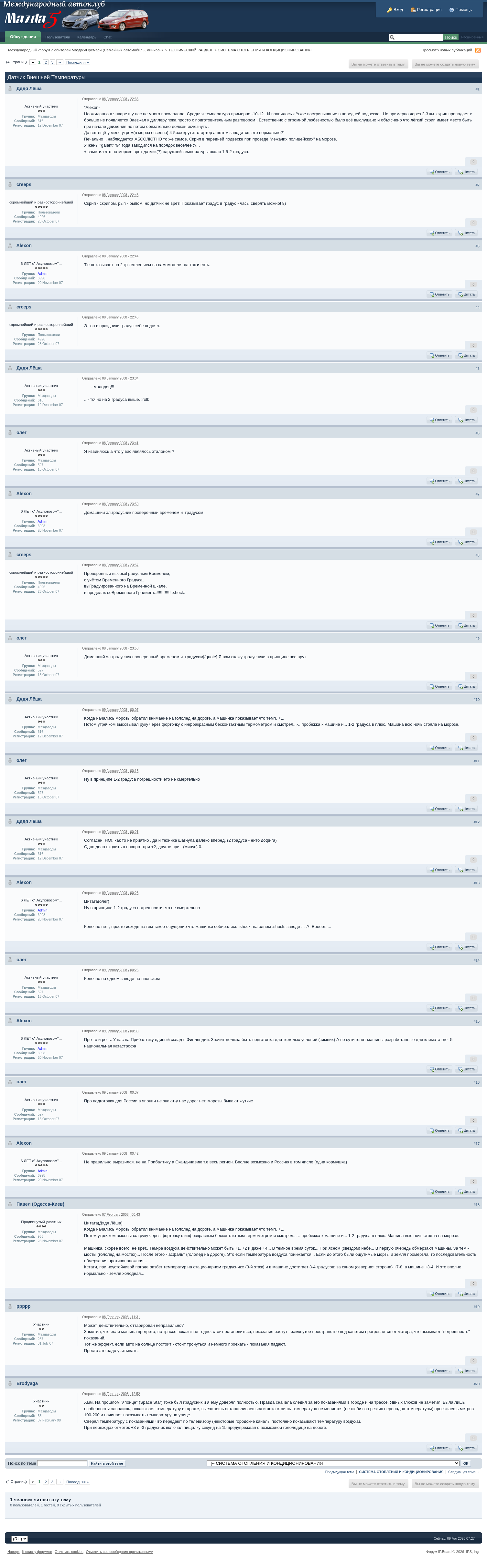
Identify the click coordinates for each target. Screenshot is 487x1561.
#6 (478, 433)
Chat (107, 37)
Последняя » (77, 62)
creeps (23, 184)
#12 (477, 822)
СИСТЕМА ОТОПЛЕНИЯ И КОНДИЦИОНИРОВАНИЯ (264, 50)
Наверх (13, 1552)
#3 (478, 246)
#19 (477, 1307)
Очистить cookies (69, 1552)
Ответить (439, 171)
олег (21, 432)
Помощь (460, 9)
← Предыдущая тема (337, 1472)
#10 (477, 700)
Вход (395, 9)
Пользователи (57, 37)
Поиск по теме (22, 1463)
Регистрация (426, 9)
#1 (478, 89)
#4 (478, 307)
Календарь (86, 37)
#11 (477, 761)
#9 (478, 638)
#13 (477, 883)
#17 (477, 1144)
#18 (477, 1205)
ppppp (23, 1306)
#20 (477, 1384)
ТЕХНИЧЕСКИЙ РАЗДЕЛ (190, 50)
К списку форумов (37, 1552)
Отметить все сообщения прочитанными (119, 1552)
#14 (477, 960)
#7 (478, 494)
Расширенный (472, 37)
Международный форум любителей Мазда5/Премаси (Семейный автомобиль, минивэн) (85, 50)
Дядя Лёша (29, 88)
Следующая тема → (464, 1472)
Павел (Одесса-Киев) (40, 1204)
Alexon (24, 245)
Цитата (466, 171)
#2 (478, 185)
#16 (477, 1082)
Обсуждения (23, 36)
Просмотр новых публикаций (446, 50)
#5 (478, 368)
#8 (478, 555)
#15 (477, 1021)
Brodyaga (27, 1383)
